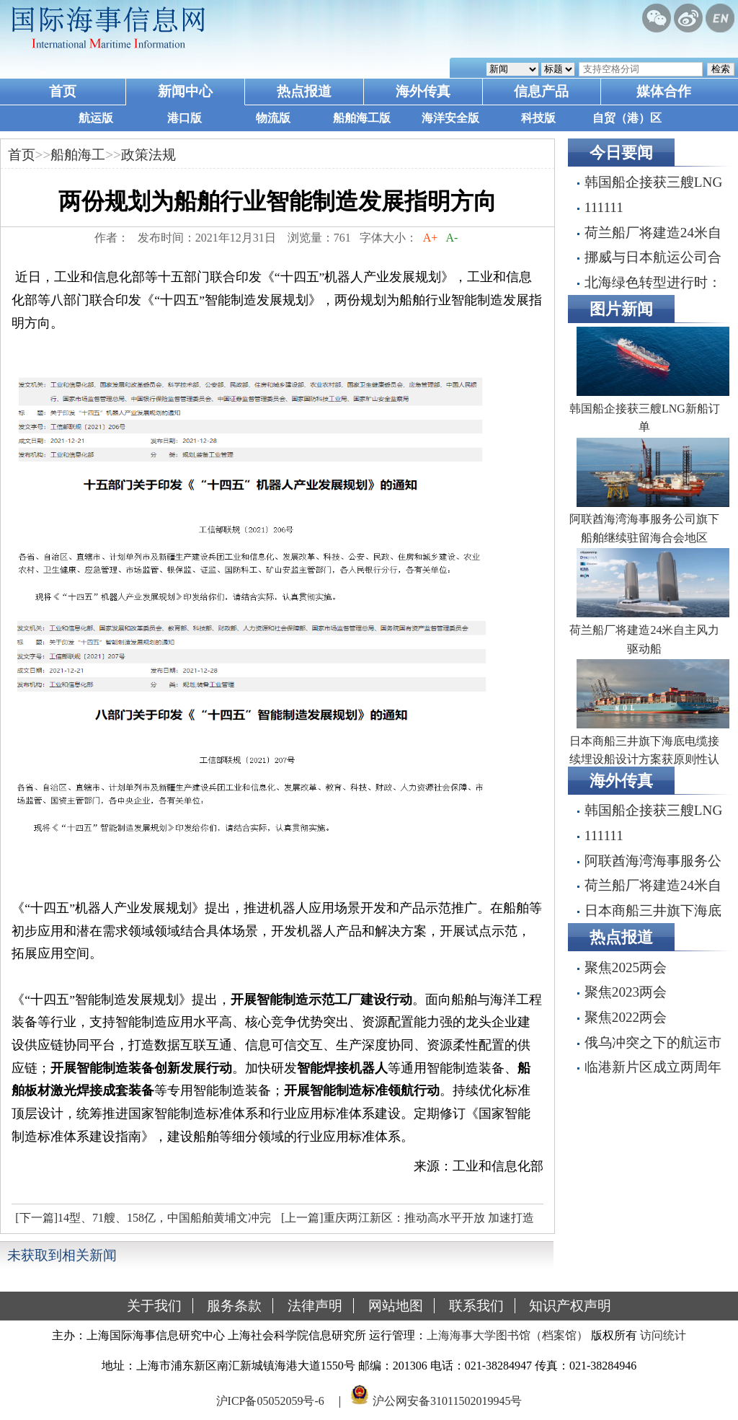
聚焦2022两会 (625, 1017)
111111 (603, 207)
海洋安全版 (450, 118)
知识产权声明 (570, 1305)
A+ (430, 237)
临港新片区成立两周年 (652, 1067)
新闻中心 (185, 91)
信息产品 (541, 91)
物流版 (273, 118)
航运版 (96, 118)
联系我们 (476, 1305)
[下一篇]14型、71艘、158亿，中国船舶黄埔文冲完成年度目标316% (141, 1222)
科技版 (538, 118)
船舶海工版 (362, 118)
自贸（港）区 (627, 118)
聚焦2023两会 (625, 992)
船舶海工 (77, 154)
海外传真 (423, 91)
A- (452, 237)
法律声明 (315, 1305)
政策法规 (148, 154)
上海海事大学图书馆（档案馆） (507, 1335)
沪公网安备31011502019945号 (447, 1401)
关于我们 (154, 1305)
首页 (62, 91)
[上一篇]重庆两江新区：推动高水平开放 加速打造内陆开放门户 (405, 1222)
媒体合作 (663, 91)
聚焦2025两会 (625, 967)
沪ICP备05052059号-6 (270, 1401)
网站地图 (395, 1305)
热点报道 (304, 91)
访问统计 (663, 1335)
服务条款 (234, 1305)
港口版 (184, 118)
